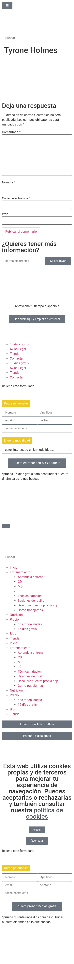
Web (5, 214)
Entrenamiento (20, 572)
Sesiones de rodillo (31, 600)
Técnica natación (30, 596)
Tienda (14, 354)
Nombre (8, 182)
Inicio (13, 567)
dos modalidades (30, 624)
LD (20, 591)
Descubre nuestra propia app (38, 605)
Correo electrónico (16, 198)
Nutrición (16, 615)
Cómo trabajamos (30, 610)
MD (20, 586)
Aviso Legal (18, 349)
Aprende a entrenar (31, 577)
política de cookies (44, 813)
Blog (13, 634)
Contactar (17, 358)
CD (20, 582)
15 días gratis (19, 344)
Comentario (11, 132)
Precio (14, 619)
